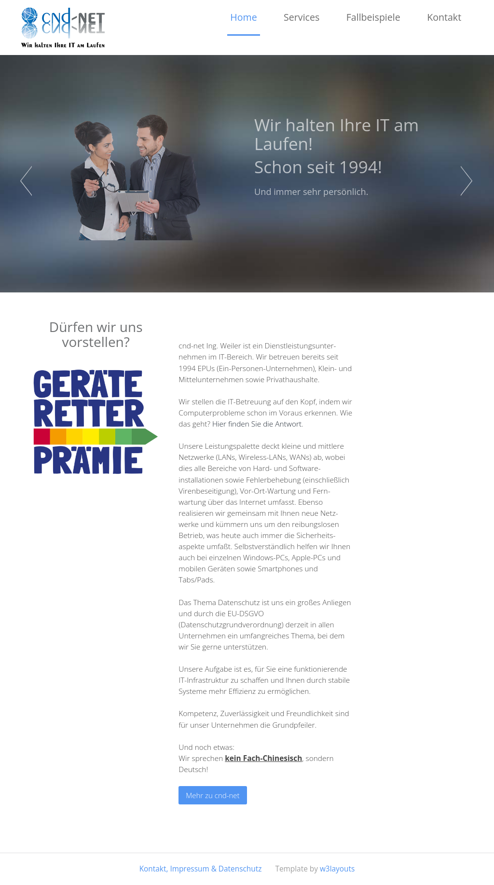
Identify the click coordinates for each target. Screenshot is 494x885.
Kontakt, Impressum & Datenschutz (200, 869)
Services (301, 17)
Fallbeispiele (373, 17)
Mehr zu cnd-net (212, 795)
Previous (26, 181)
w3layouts (337, 869)
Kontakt (444, 17)
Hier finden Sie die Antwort (257, 424)
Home (243, 17)
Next (467, 181)
